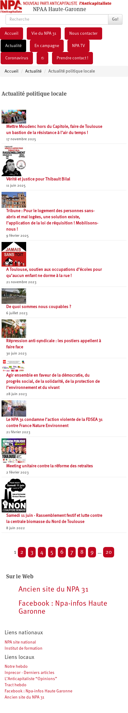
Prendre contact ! (72, 58)
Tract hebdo (15, 685)
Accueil (11, 33)
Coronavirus (16, 58)
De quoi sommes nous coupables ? (38, 307)
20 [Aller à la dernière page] (109, 552)
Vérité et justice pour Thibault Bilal (38, 179)
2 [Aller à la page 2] (21, 552)
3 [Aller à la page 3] (31, 552)
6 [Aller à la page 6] (61, 552)
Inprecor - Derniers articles (29, 673)
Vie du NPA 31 (43, 33)
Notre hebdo (16, 666)
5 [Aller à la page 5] (51, 552)
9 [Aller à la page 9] (92, 552)
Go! (115, 19)
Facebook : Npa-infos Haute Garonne (38, 691)
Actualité (13, 46)
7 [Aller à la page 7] (71, 552)
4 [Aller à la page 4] (41, 552)
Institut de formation (23, 648)
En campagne (46, 46)
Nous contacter (83, 33)
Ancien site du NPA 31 (24, 697)
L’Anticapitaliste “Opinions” (31, 679)
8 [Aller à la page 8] (81, 552)
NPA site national (20, 642)
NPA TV (78, 46)
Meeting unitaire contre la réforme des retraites (49, 466)
